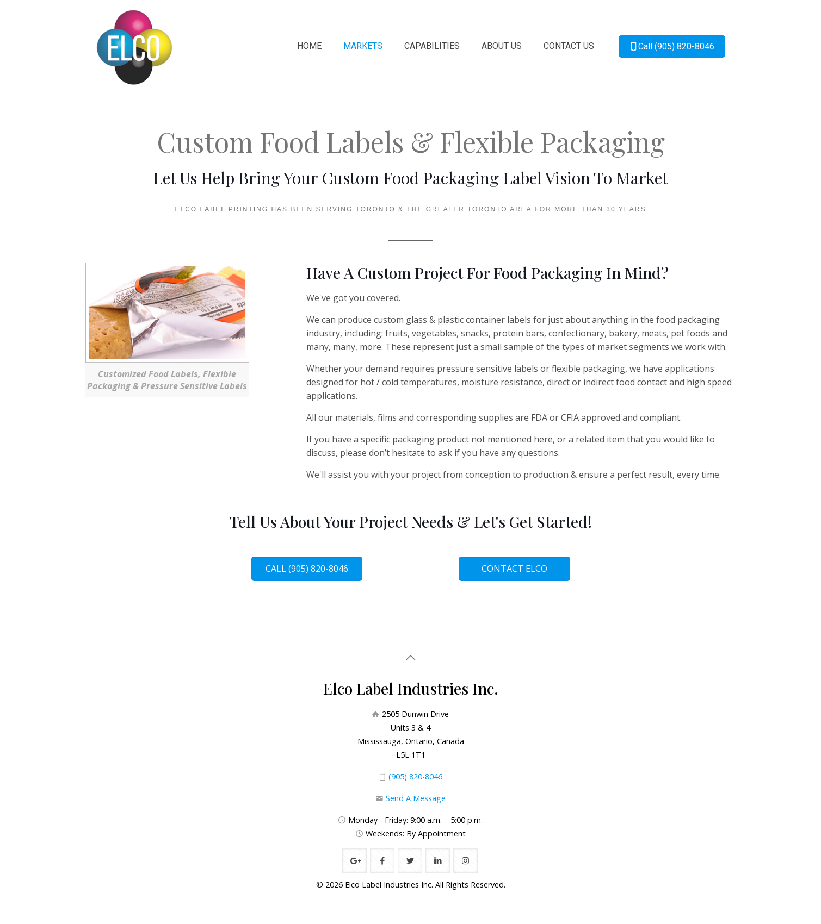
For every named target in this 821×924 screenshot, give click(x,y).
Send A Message (416, 798)
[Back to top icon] (410, 657)
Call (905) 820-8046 (671, 46)
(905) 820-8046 (415, 776)
